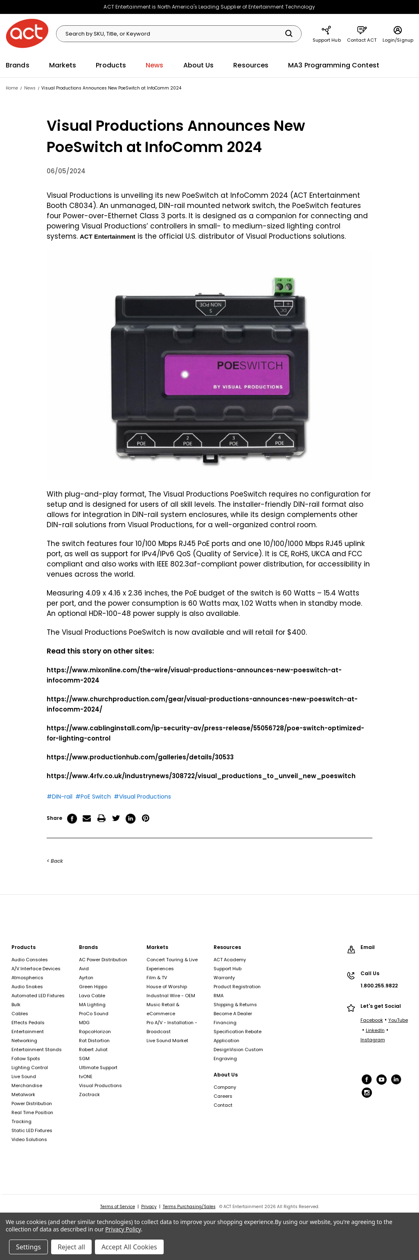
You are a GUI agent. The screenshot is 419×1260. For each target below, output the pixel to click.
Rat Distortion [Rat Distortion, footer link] (94, 1040)
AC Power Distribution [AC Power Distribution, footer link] (103, 959)
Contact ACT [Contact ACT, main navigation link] (361, 33)
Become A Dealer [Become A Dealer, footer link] (233, 1013)
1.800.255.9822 (379, 985)
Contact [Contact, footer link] (223, 1105)
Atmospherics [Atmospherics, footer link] (27, 977)
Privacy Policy (123, 1229)
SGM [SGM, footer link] (84, 1058)
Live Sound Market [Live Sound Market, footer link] (167, 1040)
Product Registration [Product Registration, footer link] (237, 986)
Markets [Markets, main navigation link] (63, 65)
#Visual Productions (142, 796)
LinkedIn (375, 1030)
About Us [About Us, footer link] (226, 1074)
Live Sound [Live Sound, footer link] (23, 1076)
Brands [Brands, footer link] (88, 947)
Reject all (71, 1246)
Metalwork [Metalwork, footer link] (23, 1094)
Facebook (371, 1020)
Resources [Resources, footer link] (227, 947)
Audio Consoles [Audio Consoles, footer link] (29, 959)
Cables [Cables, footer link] (19, 1013)
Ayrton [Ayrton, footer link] (86, 977)
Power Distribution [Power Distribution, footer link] (31, 1103)
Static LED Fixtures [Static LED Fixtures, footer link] (31, 1130)
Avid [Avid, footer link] (84, 968)
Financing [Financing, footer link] (225, 1022)
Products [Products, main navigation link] (111, 65)
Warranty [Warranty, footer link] (224, 977)
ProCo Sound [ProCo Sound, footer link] (93, 1013)
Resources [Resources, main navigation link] (250, 65)
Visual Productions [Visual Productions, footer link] (100, 1085)
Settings (28, 1246)
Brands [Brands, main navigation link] (17, 65)
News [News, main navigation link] (154, 65)
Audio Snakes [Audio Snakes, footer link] (27, 986)
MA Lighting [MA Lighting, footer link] (92, 1004)
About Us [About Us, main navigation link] (198, 65)
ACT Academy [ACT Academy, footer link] (230, 959)
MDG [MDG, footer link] (84, 1022)
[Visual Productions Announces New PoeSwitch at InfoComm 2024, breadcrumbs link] (111, 88)
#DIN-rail (59, 796)
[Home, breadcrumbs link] (12, 88)
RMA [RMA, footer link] (218, 995)
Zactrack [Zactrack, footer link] (89, 1094)
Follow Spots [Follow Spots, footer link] (25, 1058)
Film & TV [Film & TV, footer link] (156, 977)
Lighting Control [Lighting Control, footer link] (29, 1067)
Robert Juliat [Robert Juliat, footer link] (93, 1049)
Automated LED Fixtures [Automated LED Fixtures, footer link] (38, 995)
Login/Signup (398, 33)
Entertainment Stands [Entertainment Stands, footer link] (36, 1049)
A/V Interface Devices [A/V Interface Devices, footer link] (36, 968)
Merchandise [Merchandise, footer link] (26, 1085)
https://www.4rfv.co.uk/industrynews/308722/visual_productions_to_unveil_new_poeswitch (201, 776)
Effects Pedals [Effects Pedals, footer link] (28, 1022)
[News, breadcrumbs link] (30, 88)
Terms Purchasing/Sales (189, 1207)
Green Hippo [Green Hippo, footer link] (93, 986)
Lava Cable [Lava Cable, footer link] (92, 995)
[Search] (289, 33)
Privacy (149, 1207)
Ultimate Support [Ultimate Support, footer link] (98, 1067)
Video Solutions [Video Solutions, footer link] (29, 1139)
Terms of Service (117, 1207)
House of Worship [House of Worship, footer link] (166, 986)
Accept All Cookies (129, 1246)
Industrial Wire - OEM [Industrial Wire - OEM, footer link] (170, 995)
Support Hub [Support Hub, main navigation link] (327, 33)
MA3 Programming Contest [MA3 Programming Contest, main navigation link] (333, 65)
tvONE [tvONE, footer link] (85, 1076)
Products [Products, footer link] (23, 947)
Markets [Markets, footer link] (157, 947)
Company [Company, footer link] (225, 1087)
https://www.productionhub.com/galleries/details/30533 (140, 757)
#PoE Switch (93, 796)
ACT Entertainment (107, 236)
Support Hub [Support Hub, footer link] (227, 968)
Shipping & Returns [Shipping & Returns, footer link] (235, 1004)
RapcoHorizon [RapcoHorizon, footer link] (95, 1031)
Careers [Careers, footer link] (223, 1096)
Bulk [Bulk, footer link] (15, 1004)
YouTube (398, 1020)
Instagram (372, 1039)
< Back (55, 860)
